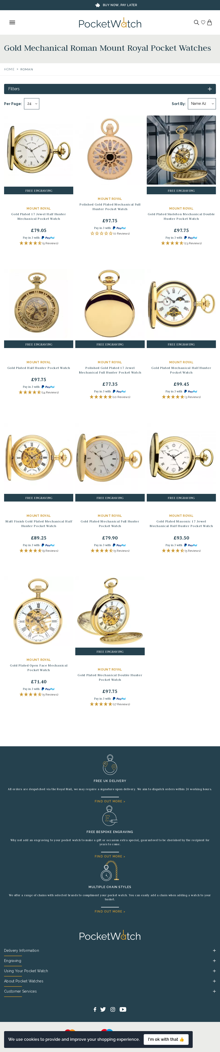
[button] (38, 243)
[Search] (196, 22)
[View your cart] (209, 22)
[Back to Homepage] (110, 22)
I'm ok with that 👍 (166, 1039)
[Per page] (31, 103)
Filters (14, 88)
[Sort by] (202, 103)
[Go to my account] (203, 22)
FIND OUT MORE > (110, 801)
